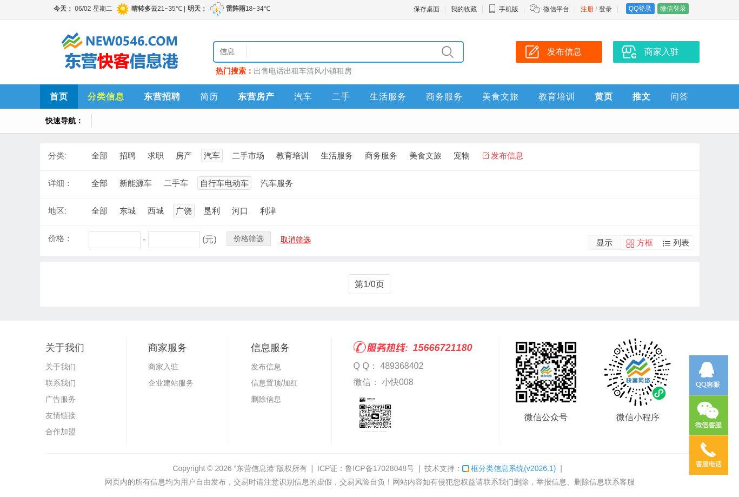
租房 (344, 71)
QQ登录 (640, 8)
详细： (60, 183)
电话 (276, 71)
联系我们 (60, 383)
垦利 (212, 210)
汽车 (303, 96)
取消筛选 (296, 239)
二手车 (176, 183)
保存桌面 (427, 9)
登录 (605, 9)
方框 (645, 242)
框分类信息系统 (509, 468)
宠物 (462, 155)
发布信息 (564, 51)
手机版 (503, 9)
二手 (341, 96)
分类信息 (106, 96)
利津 (268, 210)
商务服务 (444, 96)
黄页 (604, 96)
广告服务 (60, 399)
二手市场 (248, 155)
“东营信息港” (255, 468)
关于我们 (60, 366)
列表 (681, 242)
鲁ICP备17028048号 (379, 468)
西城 (156, 210)
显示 (604, 242)
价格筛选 (249, 238)
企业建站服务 (171, 383)
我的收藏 (464, 9)
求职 (156, 155)
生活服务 (388, 96)
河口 (240, 210)
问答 (679, 96)
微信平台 (556, 9)
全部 (99, 155)
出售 (261, 71)
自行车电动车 (224, 183)
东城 (127, 210)
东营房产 (256, 96)
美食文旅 (500, 96)
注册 (587, 9)
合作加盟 (60, 431)
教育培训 (556, 96)
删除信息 (266, 399)
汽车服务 (277, 183)
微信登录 (673, 8)
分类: (57, 155)
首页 (59, 96)
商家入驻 (661, 51)
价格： (60, 238)
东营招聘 (162, 96)
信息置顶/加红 (274, 383)
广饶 (184, 210)
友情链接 (60, 415)
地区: (57, 210)
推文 (642, 96)
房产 (184, 155)
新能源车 (135, 183)
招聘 (127, 155)
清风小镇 (322, 71)
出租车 (295, 71)
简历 (209, 96)
